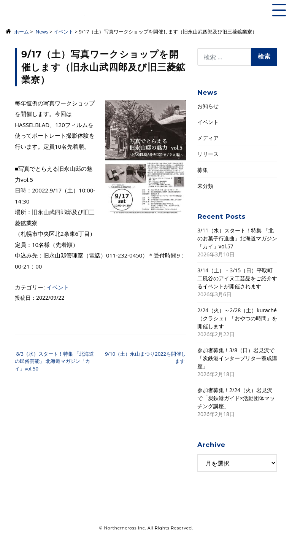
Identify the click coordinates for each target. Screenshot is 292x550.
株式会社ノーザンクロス (45, 13)
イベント (57, 287)
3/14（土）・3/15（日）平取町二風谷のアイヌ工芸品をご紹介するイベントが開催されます (237, 278)
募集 (202, 169)
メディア (208, 137)
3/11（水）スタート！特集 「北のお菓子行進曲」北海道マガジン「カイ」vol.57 (237, 238)
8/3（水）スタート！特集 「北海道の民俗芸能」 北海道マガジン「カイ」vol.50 (54, 361)
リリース (208, 153)
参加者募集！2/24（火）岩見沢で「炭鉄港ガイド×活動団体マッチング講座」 (236, 398)
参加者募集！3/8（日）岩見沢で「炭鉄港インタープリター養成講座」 (237, 358)
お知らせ (208, 106)
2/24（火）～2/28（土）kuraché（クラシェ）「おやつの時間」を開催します (237, 318)
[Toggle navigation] (279, 10)
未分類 (205, 185)
